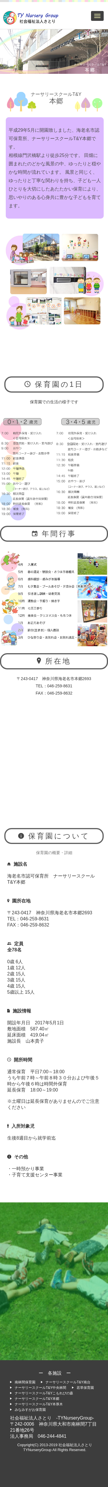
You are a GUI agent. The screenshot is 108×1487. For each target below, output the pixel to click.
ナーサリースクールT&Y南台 (65, 1382)
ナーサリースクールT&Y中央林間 (38, 1388)
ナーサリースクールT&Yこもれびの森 (41, 1393)
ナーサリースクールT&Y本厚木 (36, 1404)
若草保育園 (83, 1388)
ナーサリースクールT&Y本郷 (34, 1399)
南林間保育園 (22, 1382)
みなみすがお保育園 (28, 1410)
